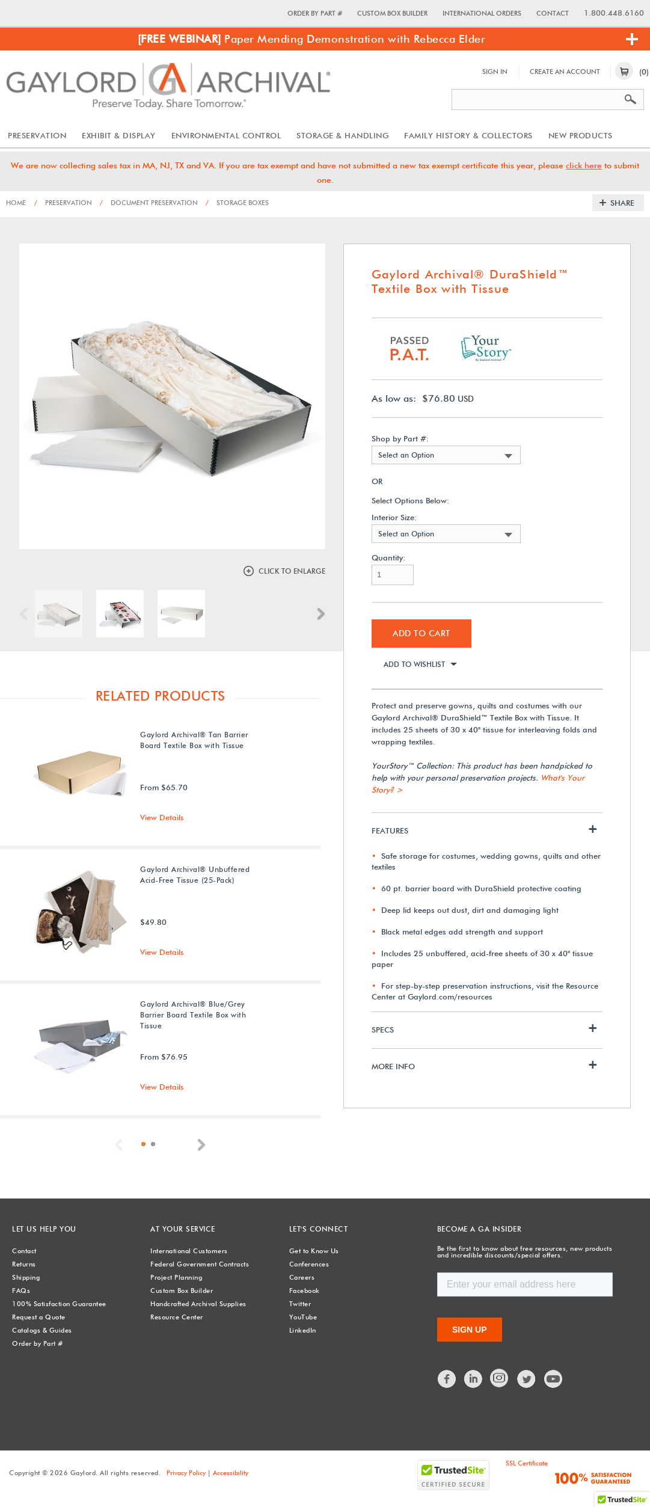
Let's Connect (318, 1228)
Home (16, 202)
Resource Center (176, 1317)
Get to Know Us (314, 1251)
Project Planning (176, 1277)
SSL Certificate (527, 1463)
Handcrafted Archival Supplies (198, 1304)
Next (318, 614)
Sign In (494, 71)
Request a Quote (39, 1317)
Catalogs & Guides (42, 1330)
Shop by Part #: (400, 439)
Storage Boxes (237, 202)
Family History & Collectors (468, 135)
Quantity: (388, 558)
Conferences (309, 1264)
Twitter (300, 1304)
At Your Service (182, 1228)
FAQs (21, 1290)
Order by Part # (314, 13)
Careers (302, 1277)
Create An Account (565, 71)
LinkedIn (302, 1330)
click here (584, 165)
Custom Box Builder (392, 13)
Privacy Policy (186, 1473)
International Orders (482, 13)
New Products (580, 135)
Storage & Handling (342, 135)
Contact (552, 13)
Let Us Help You (44, 1228)
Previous (26, 614)
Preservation (37, 135)
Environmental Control (226, 135)
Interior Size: (394, 517)
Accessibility (230, 1473)
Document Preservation (149, 202)
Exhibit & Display (119, 135)
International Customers (189, 1251)
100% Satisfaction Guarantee (59, 1304)
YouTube (303, 1317)
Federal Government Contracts (199, 1264)
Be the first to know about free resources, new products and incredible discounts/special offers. (525, 1251)
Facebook (304, 1290)
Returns (24, 1264)
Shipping (26, 1277)
